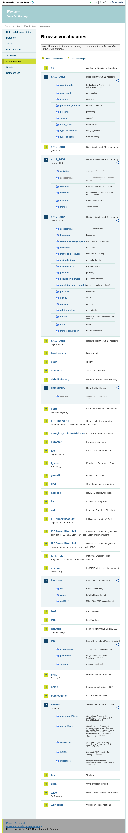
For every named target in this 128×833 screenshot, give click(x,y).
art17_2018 (58, 340)
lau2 (53, 620)
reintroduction (67, 310)
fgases (55, 463)
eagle (63, 595)
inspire (55, 568)
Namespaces (13, 73)
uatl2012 (64, 601)
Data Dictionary (31, 26)
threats (63, 316)
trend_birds (66, 124)
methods (64, 192)
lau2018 (56, 628)
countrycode (66, 85)
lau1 (53, 611)
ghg (53, 484)
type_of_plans (67, 137)
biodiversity (58, 353)
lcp (53, 641)
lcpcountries (66, 649)
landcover (57, 580)
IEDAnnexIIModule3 (63, 531)
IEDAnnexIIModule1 (63, 519)
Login (95, 2)
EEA (20, 2)
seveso (55, 704)
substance (65, 761)
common (56, 370)
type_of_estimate (69, 130)
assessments (67, 229)
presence (65, 112)
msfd (54, 674)
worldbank (57, 804)
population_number (70, 105)
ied (53, 510)
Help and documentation (19, 32)
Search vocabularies (54, 59)
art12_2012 (58, 76)
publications (59, 695)
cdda (54, 362)
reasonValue (66, 726)
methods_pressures (70, 254)
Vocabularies (13, 61)
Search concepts (79, 59)
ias (53, 501)
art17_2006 (58, 159)
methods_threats (68, 260)
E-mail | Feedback (16, 823)
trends (63, 207)
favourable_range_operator (72, 241)
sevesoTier (65, 742)
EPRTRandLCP (60, 421)
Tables (9, 43)
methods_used (67, 266)
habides (56, 492)
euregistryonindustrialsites (68, 433)
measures (65, 247)
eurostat (56, 442)
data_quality (66, 93)
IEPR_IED (57, 555)
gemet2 (55, 475)
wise (54, 792)
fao (53, 450)
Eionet (19, 26)
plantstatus (66, 655)
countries (65, 186)
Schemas (11, 55)
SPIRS (63, 752)
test (53, 775)
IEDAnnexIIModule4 (63, 543)
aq (52, 68)
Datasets (11, 37)
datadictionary (60, 379)
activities (64, 171)
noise (54, 687)
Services (10, 67)
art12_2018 (58, 147)
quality (63, 298)
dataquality (58, 388)
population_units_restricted (72, 285)
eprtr (54, 408)
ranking (64, 304)
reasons (64, 200)
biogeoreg (65, 235)
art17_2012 (58, 217)
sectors (64, 664)
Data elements (14, 49)
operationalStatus (69, 716)
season (64, 118)
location (64, 99)
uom (54, 783)
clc (61, 588)
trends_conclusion (69, 331)
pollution (64, 272)
